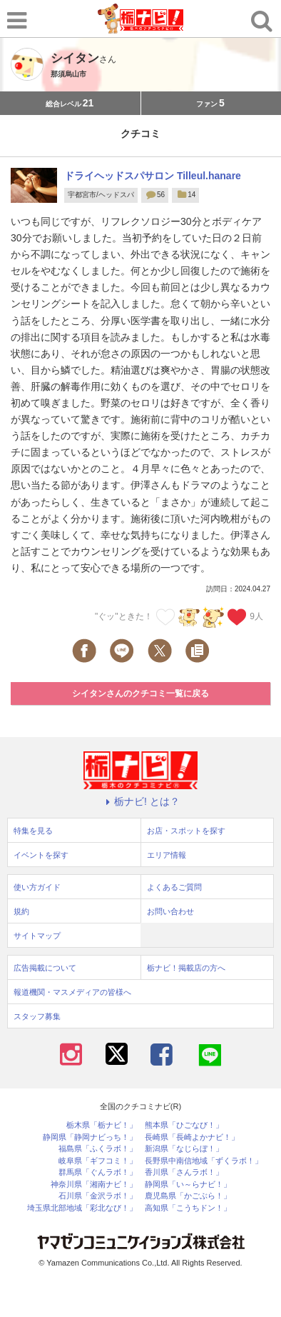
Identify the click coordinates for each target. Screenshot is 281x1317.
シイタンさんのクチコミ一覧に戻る (140, 693)
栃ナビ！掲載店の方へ (186, 967)
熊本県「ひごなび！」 (184, 1125)
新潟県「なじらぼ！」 (184, 1149)
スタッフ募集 (37, 1016)
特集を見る (33, 830)
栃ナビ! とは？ (140, 801)
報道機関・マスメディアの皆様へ (72, 992)
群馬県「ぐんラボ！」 (97, 1172)
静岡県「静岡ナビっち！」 (90, 1137)
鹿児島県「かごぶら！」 (188, 1196)
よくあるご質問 (174, 887)
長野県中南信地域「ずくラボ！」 (203, 1161)
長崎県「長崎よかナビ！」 (192, 1137)
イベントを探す (41, 855)
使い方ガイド (37, 887)
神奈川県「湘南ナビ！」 (94, 1184)
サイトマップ (37, 935)
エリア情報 (166, 855)
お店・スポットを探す (186, 830)
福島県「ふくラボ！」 (97, 1149)
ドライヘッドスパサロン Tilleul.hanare (152, 175)
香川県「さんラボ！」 (184, 1172)
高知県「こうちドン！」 (188, 1208)
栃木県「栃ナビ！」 (101, 1125)
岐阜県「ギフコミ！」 (97, 1161)
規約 (21, 911)
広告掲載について (45, 967)
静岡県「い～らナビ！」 (188, 1184)
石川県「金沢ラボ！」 (97, 1196)
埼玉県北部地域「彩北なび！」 (82, 1208)
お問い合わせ (170, 911)
